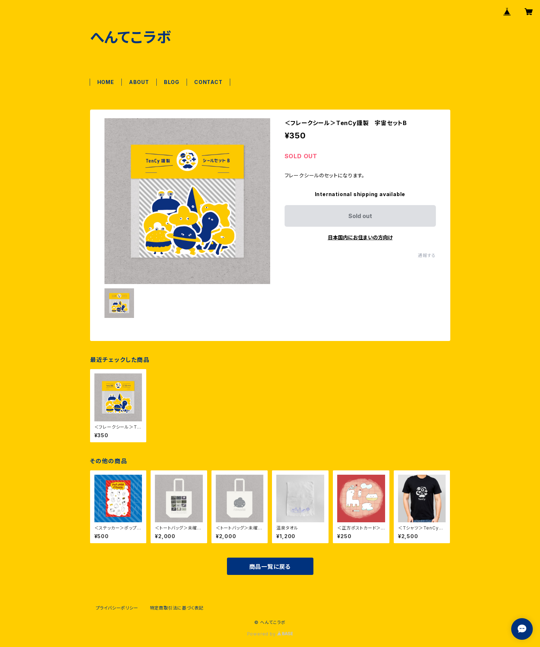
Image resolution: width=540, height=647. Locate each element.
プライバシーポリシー (117, 608)
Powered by (270, 634)
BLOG (171, 82)
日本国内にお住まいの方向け (360, 237)
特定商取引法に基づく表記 (177, 608)
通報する (427, 255)
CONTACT (208, 82)
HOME (105, 82)
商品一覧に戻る (270, 566)
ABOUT (139, 82)
